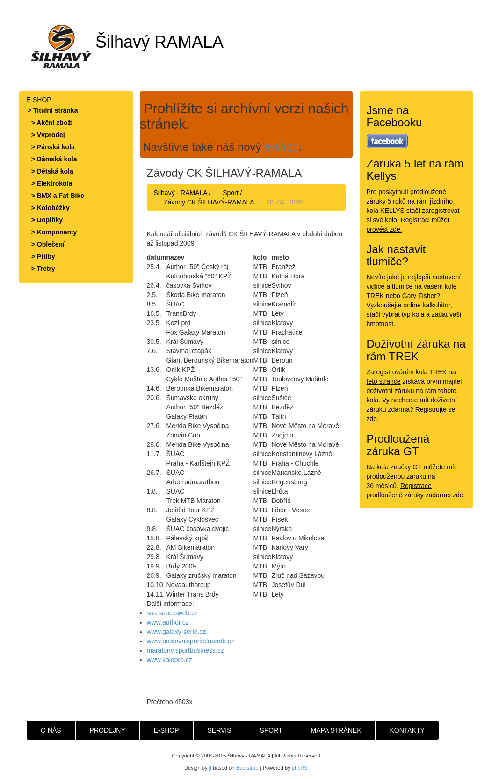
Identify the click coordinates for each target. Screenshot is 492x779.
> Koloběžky (49, 207)
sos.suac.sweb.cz (172, 613)
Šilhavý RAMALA (125, 41)
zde (372, 418)
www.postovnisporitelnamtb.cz (191, 641)
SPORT (271, 730)
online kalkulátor (426, 305)
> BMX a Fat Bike (56, 195)
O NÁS (51, 730)
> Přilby (41, 256)
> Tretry (41, 268)
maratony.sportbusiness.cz (185, 650)
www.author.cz (168, 622)
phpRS (300, 768)
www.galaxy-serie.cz (176, 631)
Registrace (416, 485)
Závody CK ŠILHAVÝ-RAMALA (209, 202)
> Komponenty (52, 232)
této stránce (384, 381)
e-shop (281, 146)
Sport (230, 193)
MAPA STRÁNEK (336, 730)
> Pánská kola (51, 147)
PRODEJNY (107, 730)
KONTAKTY (407, 730)
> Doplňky (45, 220)
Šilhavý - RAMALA (180, 193)
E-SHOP (166, 730)
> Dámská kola (52, 159)
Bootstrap (247, 768)
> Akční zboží (50, 122)
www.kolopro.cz (169, 659)
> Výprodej (46, 134)
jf (210, 768)
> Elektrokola (50, 183)
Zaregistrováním (390, 372)
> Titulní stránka (53, 110)
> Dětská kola (50, 171)
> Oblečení (46, 244)
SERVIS (220, 730)
